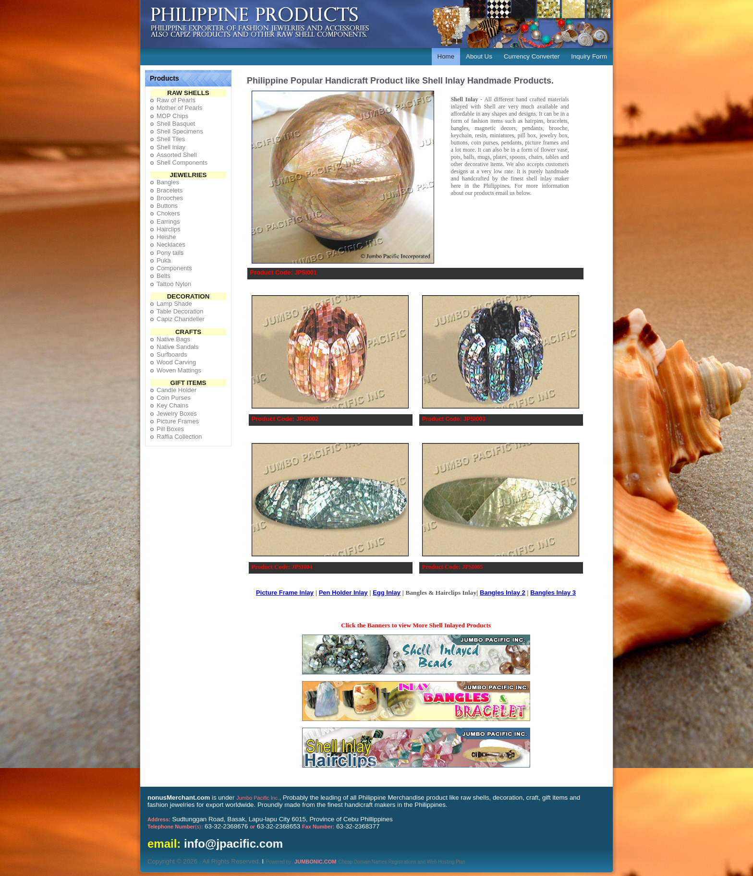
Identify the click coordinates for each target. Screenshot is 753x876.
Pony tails (170, 252)
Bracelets (169, 190)
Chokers (168, 213)
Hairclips (169, 229)
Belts (163, 275)
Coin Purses (174, 397)
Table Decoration (180, 311)
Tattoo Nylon (174, 284)
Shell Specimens (180, 131)
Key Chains (172, 405)
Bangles (168, 182)
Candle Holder (176, 390)
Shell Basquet (176, 123)
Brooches (170, 198)
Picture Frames (178, 421)
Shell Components (182, 162)
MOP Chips (172, 116)
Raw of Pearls (176, 100)
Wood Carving (176, 362)
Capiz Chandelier (181, 319)
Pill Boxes (170, 428)
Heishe (166, 236)
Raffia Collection (179, 436)
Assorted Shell (177, 154)
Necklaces (171, 244)
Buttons (167, 205)
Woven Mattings (179, 370)
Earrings (168, 221)
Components (174, 268)
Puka (164, 260)
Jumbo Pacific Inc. (257, 798)
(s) (175, 826)
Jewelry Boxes (177, 413)
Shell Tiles (171, 139)
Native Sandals (177, 346)
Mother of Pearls (179, 107)
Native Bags (173, 339)
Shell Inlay (171, 147)
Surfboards (172, 354)
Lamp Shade (174, 303)
